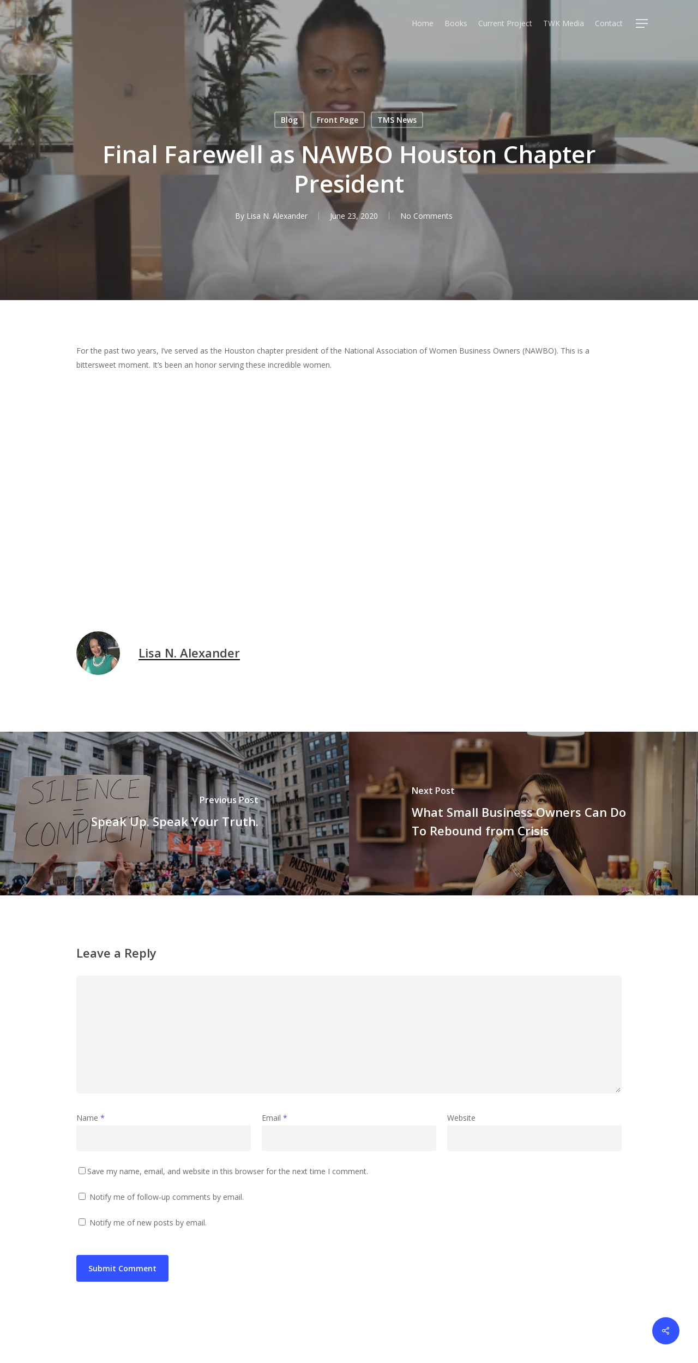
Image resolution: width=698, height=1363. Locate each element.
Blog (289, 120)
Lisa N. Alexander (277, 216)
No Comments (426, 216)
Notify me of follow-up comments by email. (166, 1197)
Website (461, 1118)
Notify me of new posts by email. (148, 1222)
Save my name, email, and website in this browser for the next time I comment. (227, 1171)
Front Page (337, 120)
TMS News (397, 120)
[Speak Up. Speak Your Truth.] (174, 813)
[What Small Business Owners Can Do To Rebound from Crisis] (523, 813)
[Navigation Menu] (642, 23)
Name (90, 1118)
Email (274, 1118)
